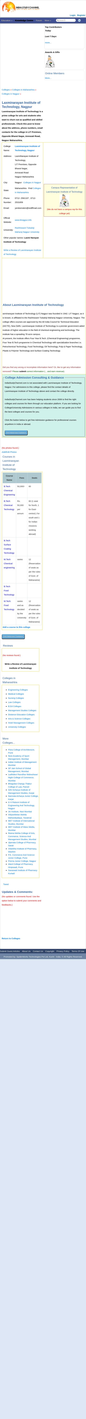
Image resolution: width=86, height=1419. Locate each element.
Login (73, 15)
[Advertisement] (26, 53)
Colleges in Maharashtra (23, 90)
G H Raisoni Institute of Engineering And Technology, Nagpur (21, 805)
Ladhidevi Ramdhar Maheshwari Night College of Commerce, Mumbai (23, 777)
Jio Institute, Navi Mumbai (20, 811)
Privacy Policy (63, 951)
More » (48, 20)
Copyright (49, 951)
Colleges (6, 90)
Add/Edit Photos (9, 452)
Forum (39, 20)
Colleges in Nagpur (10, 94)
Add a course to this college (16, 627)
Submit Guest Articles (10, 951)
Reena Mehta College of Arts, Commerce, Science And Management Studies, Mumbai (22, 836)
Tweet (6, 884)
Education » (6, 20)
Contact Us (38, 951)
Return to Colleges (11, 938)
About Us (26, 951)
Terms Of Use (78, 951)
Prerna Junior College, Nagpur (22, 861)
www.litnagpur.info (23, 220)
